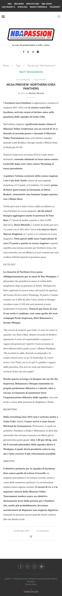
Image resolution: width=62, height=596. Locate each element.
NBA (10, 4)
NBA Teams (46, 4)
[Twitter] (28, 52)
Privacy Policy (31, 584)
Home (6, 65)
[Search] (58, 16)
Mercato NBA (32, 4)
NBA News (19, 4)
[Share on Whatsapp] (31, 536)
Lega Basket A (8, 7)
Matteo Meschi (36, 93)
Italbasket (55, 7)
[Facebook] (23, 52)
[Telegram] (38, 52)
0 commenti (43, 530)
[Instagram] (33, 52)
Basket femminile (38, 7)
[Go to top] (31, 591)
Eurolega (22, 7)
